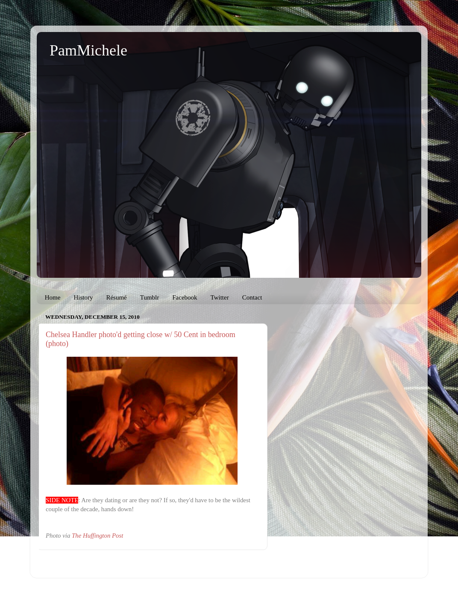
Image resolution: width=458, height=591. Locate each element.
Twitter (220, 297)
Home (53, 297)
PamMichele (88, 50)
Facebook (184, 297)
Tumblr (149, 297)
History (83, 297)
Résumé (116, 297)
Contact (252, 297)
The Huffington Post (97, 535)
